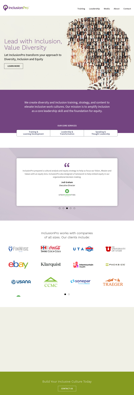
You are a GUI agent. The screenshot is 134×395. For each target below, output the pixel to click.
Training (80, 10)
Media (106, 10)
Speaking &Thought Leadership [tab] (100, 135)
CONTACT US (67, 388)
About (115, 10)
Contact (126, 10)
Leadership (93, 10)
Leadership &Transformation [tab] (67, 135)
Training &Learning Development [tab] (33, 135)
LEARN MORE (13, 68)
